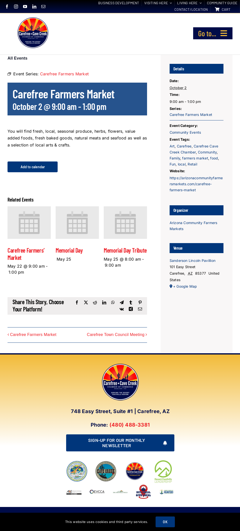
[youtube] (25, 7)
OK (165, 522)
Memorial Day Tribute (125, 250)
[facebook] (7, 7)
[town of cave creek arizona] (105, 462)
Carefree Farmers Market (33, 335)
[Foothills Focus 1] (120, 491)
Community (207, 152)
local (182, 164)
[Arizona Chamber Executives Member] (74, 485)
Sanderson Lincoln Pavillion (192, 260)
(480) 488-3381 (129, 425)
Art (172, 146)
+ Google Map (185, 286)
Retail (192, 164)
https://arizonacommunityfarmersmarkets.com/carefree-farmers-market (196, 184)
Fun (173, 164)
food (214, 158)
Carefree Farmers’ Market (26, 254)
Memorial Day (69, 250)
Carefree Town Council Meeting (116, 335)
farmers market (195, 158)
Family (175, 158)
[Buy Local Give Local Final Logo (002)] (143, 485)
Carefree (184, 146)
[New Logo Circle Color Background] (33, 17)
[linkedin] (34, 7)
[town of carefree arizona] (76, 462)
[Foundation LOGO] (134, 462)
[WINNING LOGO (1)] (166, 489)
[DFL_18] (163, 460)
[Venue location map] (197, 316)
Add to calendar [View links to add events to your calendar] (33, 167)
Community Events (185, 132)
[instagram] (16, 7)
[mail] (43, 7)
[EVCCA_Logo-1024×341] (97, 485)
